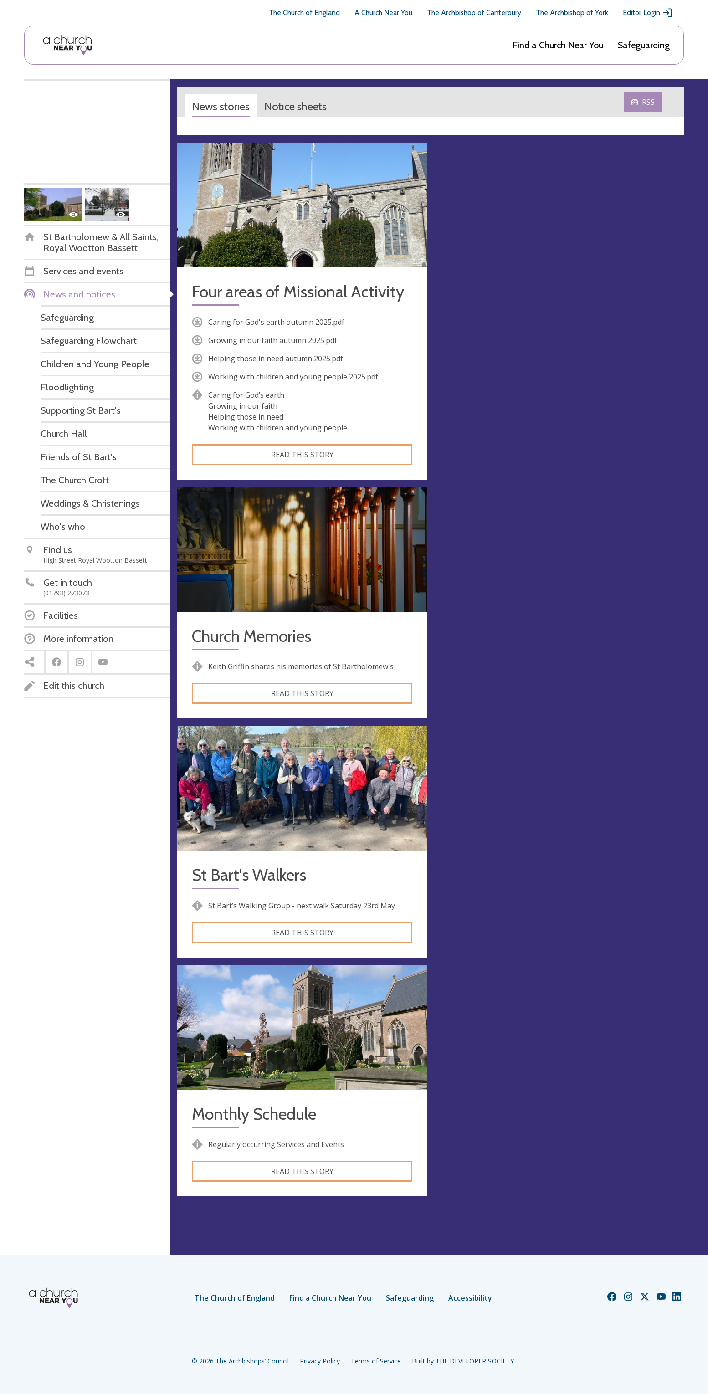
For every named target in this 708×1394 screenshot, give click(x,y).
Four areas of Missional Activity (298, 292)
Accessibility (470, 1298)
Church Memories (251, 636)
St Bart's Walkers (249, 875)
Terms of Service (376, 1361)
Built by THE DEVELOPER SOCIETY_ (464, 1361)
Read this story (302, 455)
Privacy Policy (320, 1361)
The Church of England (304, 12)
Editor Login (648, 12)
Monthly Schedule (254, 1114)
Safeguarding (644, 45)
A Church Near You (383, 12)
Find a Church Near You (558, 45)
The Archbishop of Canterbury (474, 12)
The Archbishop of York (572, 12)
